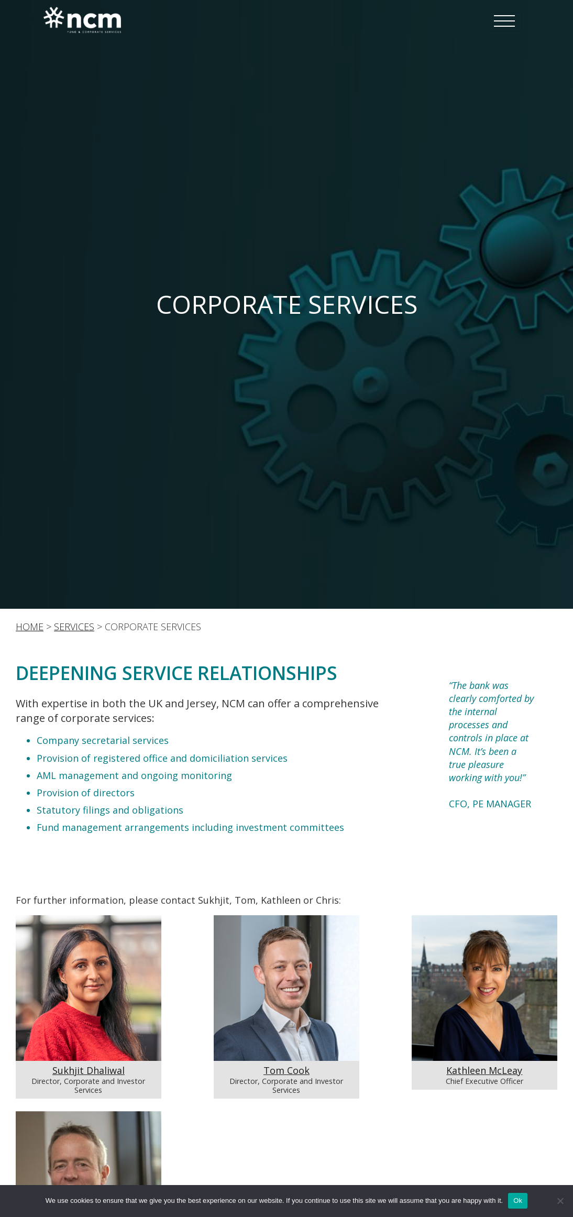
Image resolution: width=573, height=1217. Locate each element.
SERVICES (74, 626)
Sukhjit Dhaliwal (88, 1070)
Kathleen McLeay (484, 1070)
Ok (517, 1200)
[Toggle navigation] (504, 22)
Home (29, 626)
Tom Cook (286, 1070)
